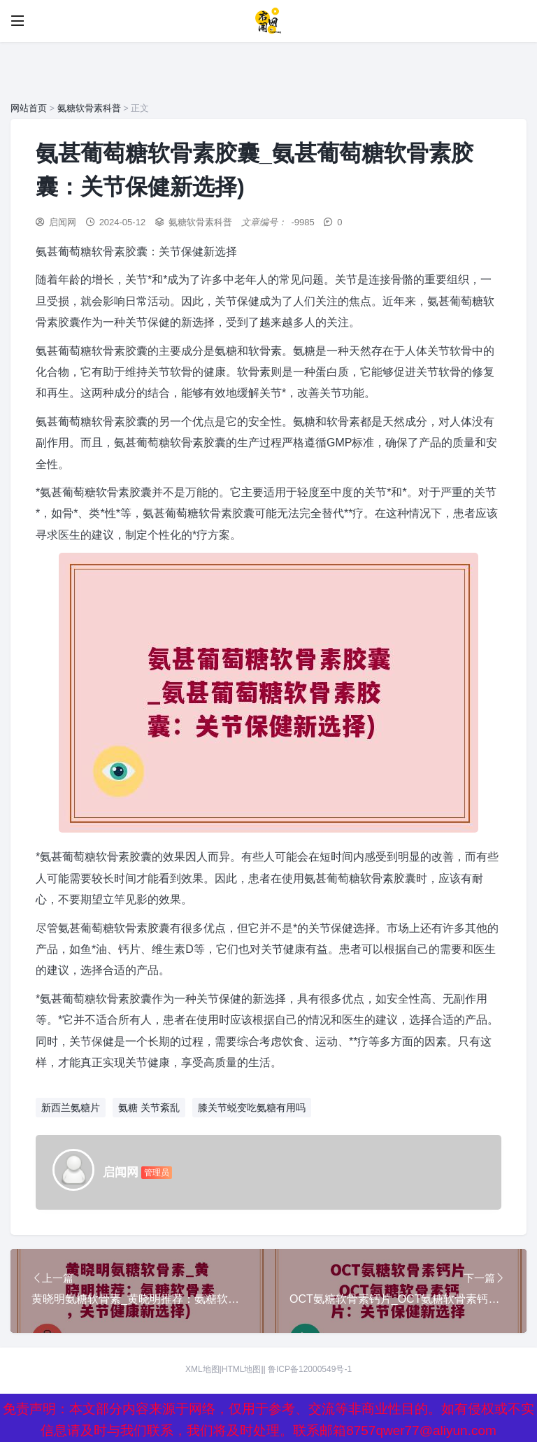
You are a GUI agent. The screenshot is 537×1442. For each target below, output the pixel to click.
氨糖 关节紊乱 (149, 1107)
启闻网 (62, 222)
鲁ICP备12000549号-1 (310, 1369)
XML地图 (202, 1369)
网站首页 (28, 108)
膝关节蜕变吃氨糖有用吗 (252, 1107)
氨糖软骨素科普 (89, 108)
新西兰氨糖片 (70, 1107)
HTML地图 (242, 1369)
